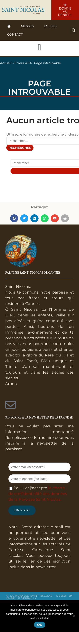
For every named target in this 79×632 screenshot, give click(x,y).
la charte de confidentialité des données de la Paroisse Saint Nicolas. (37, 494)
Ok (39, 625)
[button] (73, 30)
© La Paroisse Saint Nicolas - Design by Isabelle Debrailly (39, 597)
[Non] (74, 616)
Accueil (5, 63)
